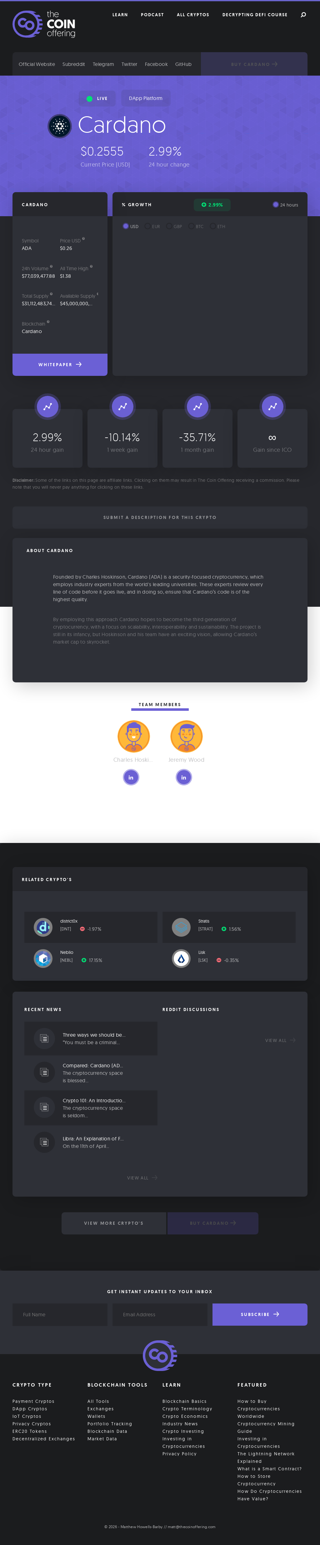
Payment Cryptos (33, 1401)
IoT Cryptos (27, 1416)
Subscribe (260, 1314)
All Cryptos (193, 14)
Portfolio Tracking (110, 1423)
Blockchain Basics (184, 1401)
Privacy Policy (179, 1453)
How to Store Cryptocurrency (257, 1479)
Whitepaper (60, 364)
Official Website (41, 64)
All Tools (98, 1401)
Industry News (180, 1423)
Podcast (152, 14)
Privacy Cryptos (31, 1423)
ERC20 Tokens (29, 1431)
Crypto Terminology (187, 1408)
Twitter (134, 64)
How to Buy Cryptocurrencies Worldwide (259, 1408)
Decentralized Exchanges (43, 1438)
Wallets (97, 1416)
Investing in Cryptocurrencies (183, 1442)
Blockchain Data (108, 1431)
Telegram (108, 64)
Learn (120, 14)
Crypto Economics (185, 1416)
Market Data (102, 1438)
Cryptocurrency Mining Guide (266, 1427)
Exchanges (101, 1408)
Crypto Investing (183, 1431)
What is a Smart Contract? (270, 1468)
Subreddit (79, 64)
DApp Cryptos (30, 1408)
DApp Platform (145, 98)
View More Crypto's (113, 1223)
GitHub (188, 64)
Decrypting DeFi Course (255, 14)
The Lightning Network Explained (266, 1457)
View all (142, 1178)
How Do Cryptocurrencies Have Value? (270, 1494)
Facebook (161, 64)
